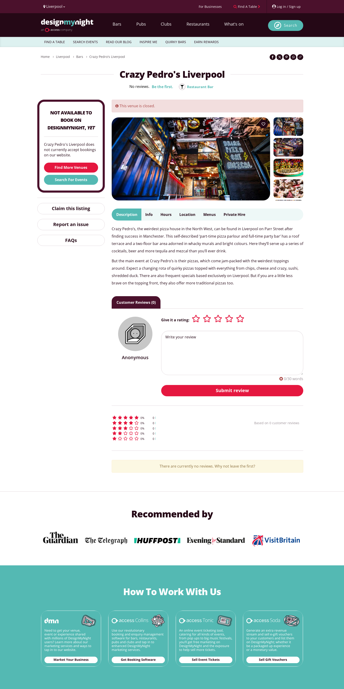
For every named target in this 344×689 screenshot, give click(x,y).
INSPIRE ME (148, 42)
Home (45, 56)
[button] (174, 417)
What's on (234, 24)
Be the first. (161, 86)
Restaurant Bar (200, 86)
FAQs (71, 240)
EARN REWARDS (206, 42)
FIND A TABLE (54, 42)
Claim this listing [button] (71, 208)
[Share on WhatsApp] (293, 57)
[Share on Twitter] (280, 57)
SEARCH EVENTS (85, 42)
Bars (117, 24)
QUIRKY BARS (175, 42)
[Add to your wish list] (263, 124)
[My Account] (286, 6)
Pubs (141, 24)
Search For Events (71, 179)
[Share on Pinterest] (286, 57)
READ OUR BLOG (118, 42)
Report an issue (71, 224)
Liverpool (63, 56)
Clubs (166, 24)
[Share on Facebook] (273, 57)
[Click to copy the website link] (300, 57)
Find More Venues (71, 167)
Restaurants (198, 24)
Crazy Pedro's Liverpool (107, 56)
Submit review (232, 390)
